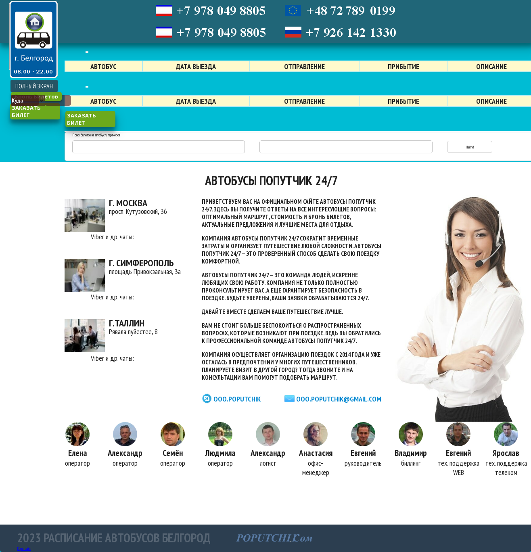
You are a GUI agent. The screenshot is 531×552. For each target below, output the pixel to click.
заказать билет (26, 111)
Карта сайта (24, 548)
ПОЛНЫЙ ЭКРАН (34, 86)
